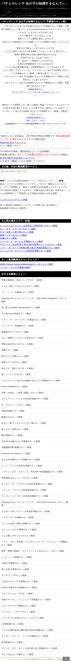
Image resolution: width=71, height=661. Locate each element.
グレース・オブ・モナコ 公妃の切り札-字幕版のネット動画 (29, 648)
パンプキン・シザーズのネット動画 (18, 612)
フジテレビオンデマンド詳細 (13, 199)
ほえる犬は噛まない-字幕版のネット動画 (20, 459)
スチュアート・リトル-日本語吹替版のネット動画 (24, 398)
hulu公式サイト (35, 89)
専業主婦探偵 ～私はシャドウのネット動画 (21, 280)
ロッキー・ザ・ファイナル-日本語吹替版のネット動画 (26, 484)
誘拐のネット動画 (9, 350)
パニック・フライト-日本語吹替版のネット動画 (23, 490)
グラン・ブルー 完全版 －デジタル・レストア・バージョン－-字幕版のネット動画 (34, 543)
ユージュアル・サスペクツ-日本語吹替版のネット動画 (25, 251)
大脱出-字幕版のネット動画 (14, 563)
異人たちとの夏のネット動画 (15, 356)
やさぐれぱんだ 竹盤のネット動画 (17, 654)
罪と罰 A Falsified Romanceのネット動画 (20, 307)
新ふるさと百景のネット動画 (15, 429)
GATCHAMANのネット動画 (14, 386)
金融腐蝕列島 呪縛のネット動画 (16, 447)
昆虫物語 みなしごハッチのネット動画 (19, 478)
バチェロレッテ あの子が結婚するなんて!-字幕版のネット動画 (32, 15)
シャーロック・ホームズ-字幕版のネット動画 (21, 241)
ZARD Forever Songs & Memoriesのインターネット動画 (26, 264)
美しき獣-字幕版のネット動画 (15, 569)
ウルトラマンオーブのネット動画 (17, 593)
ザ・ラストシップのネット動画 (16, 405)
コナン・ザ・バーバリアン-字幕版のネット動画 (23, 319)
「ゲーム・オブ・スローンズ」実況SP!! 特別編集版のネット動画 (32, 471)
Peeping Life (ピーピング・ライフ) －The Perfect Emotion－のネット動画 (34, 504)
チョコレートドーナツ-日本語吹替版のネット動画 (24, 496)
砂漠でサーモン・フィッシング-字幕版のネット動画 (25, 599)
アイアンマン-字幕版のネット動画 (17, 517)
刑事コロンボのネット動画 (14, 362)
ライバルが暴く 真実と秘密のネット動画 (20, 523)
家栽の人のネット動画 (11, 417)
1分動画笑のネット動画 (12, 624)
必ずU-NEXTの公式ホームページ (17, 158)
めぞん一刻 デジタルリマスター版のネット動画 (23, 423)
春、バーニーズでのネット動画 (16, 374)
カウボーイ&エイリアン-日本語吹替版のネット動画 (25, 511)
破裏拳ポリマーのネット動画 (15, 332)
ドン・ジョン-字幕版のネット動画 (17, 292)
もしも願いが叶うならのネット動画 (18, 535)
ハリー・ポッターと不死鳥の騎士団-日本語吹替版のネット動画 (29, 247)
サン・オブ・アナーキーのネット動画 (18, 229)
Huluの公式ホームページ (13, 142)
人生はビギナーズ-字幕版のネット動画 (19, 581)
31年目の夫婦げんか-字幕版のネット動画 (20, 441)
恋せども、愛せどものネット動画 (17, 368)
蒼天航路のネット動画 (11, 642)
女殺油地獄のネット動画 (12, 411)
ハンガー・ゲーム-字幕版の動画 (15, 267)
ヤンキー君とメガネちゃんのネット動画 (20, 286)
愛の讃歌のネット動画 (11, 435)
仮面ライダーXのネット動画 (13, 235)
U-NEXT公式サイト (35, 117)
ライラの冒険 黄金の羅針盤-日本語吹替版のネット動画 (27, 630)
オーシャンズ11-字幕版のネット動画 (18, 529)
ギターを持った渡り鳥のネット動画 (17, 232)
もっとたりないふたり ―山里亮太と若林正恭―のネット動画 (28, 225)
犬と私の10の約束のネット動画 (16, 313)
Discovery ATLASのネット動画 (15, 453)
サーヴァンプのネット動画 (14, 575)
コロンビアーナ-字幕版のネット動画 (18, 606)
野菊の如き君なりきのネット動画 (17, 344)
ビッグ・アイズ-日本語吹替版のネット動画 (21, 465)
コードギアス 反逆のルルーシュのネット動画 (22, 618)
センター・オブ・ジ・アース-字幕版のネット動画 (24, 636)
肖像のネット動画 (8, 238)
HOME (3, 15)
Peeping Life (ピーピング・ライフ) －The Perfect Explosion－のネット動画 (34, 300)
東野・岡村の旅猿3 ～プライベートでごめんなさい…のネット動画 (32, 551)
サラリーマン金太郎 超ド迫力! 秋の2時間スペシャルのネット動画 (31, 244)
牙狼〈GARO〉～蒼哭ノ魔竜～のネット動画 (22, 392)
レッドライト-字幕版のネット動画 (17, 325)
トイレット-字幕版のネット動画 (16, 557)
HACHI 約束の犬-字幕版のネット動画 (18, 587)
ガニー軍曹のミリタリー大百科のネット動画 (22, 338)
